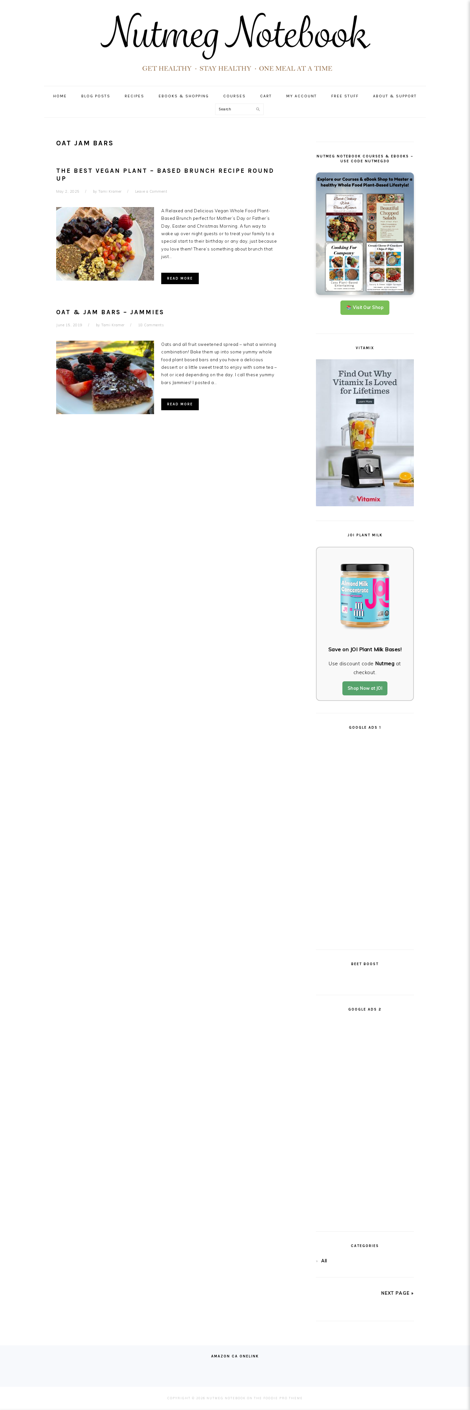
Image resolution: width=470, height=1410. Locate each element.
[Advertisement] (365, 837)
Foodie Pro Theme (283, 1398)
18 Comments (151, 325)
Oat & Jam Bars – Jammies (110, 312)
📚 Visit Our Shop (365, 307)
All (324, 1260)
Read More (180, 278)
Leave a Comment (151, 191)
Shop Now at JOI (365, 688)
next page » (397, 1293)
